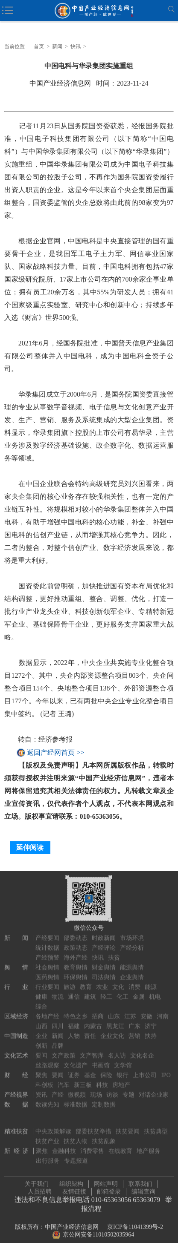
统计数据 (47, 943)
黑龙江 (115, 1021)
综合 (41, 1001)
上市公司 (145, 1070)
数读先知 (47, 1099)
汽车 (64, 1080)
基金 (90, 1070)
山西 (41, 1021)
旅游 (70, 982)
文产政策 (64, 1050)
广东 (134, 1021)
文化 (118, 982)
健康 (41, 992)
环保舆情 (76, 972)
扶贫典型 (156, 1126)
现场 (96, 1090)
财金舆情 (104, 962)
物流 (58, 992)
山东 (114, 1011)
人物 (74, 1031)
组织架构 (71, 1181)
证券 (74, 1070)
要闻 (41, 1050)
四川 (58, 1021)
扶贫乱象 (104, 1136)
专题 (128, 1090)
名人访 (117, 1050)
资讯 (41, 1090)
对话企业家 (154, 1090)
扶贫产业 (47, 1136)
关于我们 (37, 1181)
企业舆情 (132, 972)
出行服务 (48, 1156)
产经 (58, 1090)
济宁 (151, 1021)
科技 (102, 1080)
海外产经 (76, 953)
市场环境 (132, 933)
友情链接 (74, 1189)
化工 (122, 992)
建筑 (90, 992)
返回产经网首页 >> (55, 752)
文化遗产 (76, 1060)
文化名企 (142, 1050)
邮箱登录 (109, 1189)
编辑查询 (143, 1189)
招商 (98, 1011)
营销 (134, 1031)
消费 (134, 982)
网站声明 (106, 1181)
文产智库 (92, 1050)
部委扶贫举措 (93, 1126)
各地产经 (47, 1011)
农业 (102, 982)
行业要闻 (47, 982)
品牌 (58, 1041)
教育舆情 (76, 962)
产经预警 (47, 953)
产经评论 (104, 943)
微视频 (77, 1090)
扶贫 (114, 953)
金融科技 (64, 1146)
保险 (106, 1070)
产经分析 (132, 943)
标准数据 (76, 1099)
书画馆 (101, 1060)
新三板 (83, 1080)
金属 (139, 992)
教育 (86, 982)
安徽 (146, 1011)
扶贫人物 (76, 1136)
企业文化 (112, 1031)
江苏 (130, 1011)
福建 (74, 1021)
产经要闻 (47, 933)
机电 (155, 992)
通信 (74, 992)
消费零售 (92, 1146)
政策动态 (76, 943)
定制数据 (104, 1099)
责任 (90, 1031)
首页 (39, 46)
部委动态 (76, 933)
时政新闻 (104, 933)
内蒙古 (93, 1021)
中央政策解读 (53, 1126)
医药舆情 (47, 972)
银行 (122, 1070)
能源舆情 (132, 962)
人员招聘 (40, 1189)
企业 (41, 1031)
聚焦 (41, 1070)
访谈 (112, 1090)
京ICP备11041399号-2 (135, 1224)
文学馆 (123, 1060)
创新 (41, 1041)
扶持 (151, 1031)
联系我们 (140, 1181)
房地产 (121, 1080)
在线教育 (120, 1146)
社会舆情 (47, 962)
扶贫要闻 (128, 1126)
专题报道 (76, 1156)
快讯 (75, 46)
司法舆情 (104, 972)
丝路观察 (47, 1060)
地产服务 (148, 1146)
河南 (163, 1011)
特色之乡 (76, 1011)
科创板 (44, 1080)
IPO (166, 1070)
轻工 (106, 992)
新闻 (57, 46)
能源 (151, 982)
